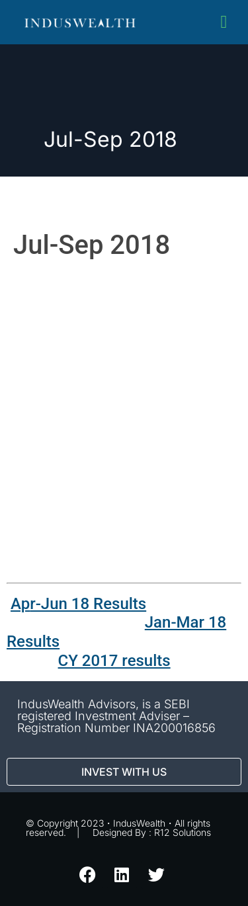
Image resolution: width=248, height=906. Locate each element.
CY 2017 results (114, 660)
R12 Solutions (182, 832)
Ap (20, 604)
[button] (223, 22)
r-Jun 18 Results (88, 604)
